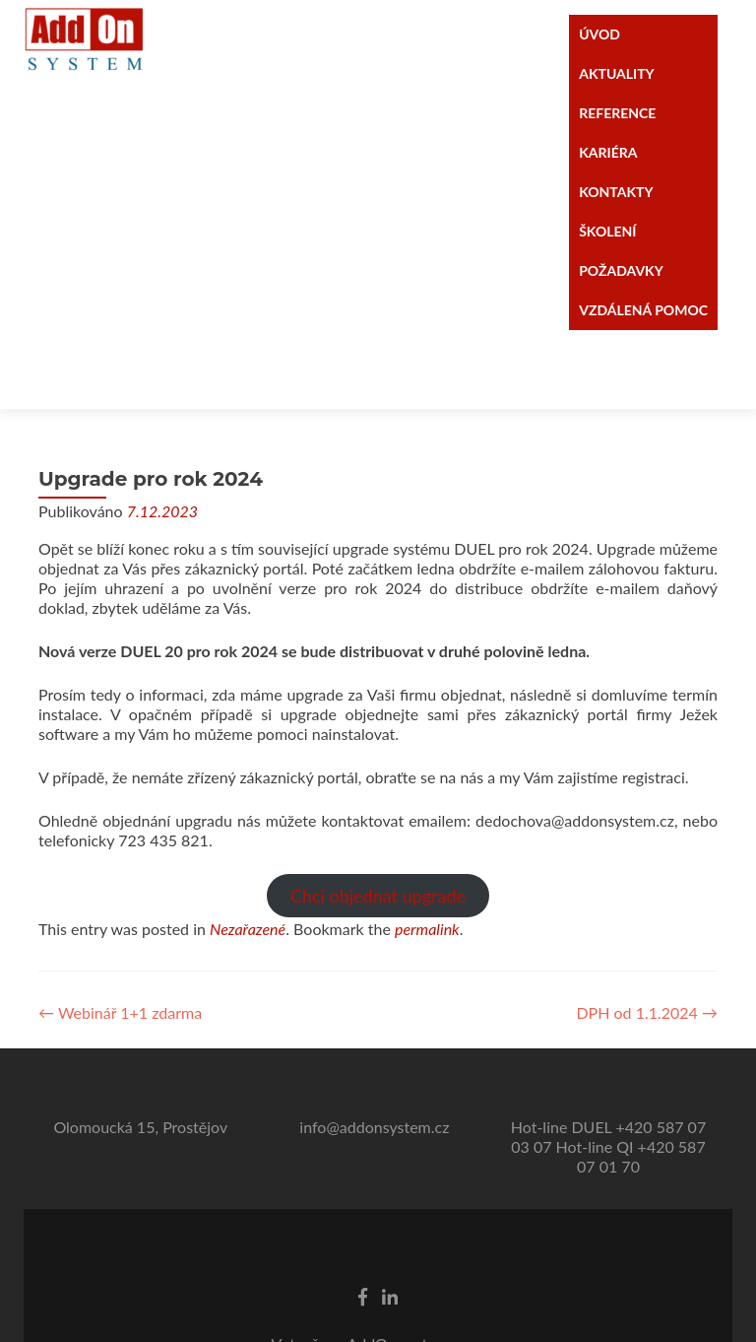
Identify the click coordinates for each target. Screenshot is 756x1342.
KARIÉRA (608, 152)
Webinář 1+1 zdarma (120, 933)
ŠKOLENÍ (607, 231)
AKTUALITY (616, 73)
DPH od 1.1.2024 (647, 933)
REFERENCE (617, 112)
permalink (427, 849)
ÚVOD (599, 34)
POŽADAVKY (621, 270)
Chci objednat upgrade (378, 817)
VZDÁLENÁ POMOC (643, 310)
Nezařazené (247, 849)
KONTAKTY (616, 191)
